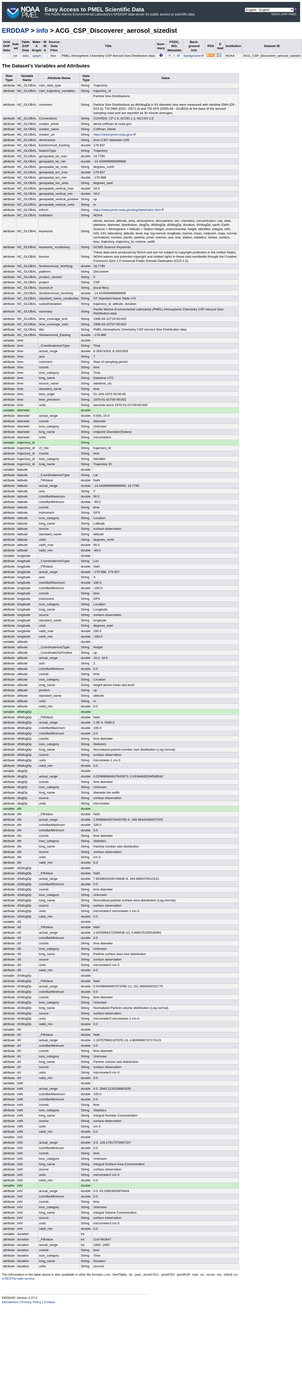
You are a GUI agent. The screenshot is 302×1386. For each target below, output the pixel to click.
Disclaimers (10, 1302)
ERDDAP (15, 30)
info (42, 30)
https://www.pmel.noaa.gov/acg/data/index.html (129, 210)
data (25, 55)
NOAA (275, 14)
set (15, 55)
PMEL (292, 14)
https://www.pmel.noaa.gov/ (115, 134)
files (53, 55)
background (194, 55)
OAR (284, 14)
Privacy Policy (31, 1302)
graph (37, 55)
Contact (49, 1302)
